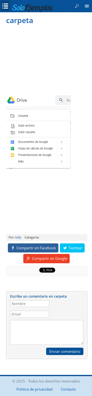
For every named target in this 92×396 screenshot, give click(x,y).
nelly (17, 237)
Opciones (5, 6)
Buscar (77, 6)
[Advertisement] (46, 59)
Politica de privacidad (34, 389)
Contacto (87, 6)
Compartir (33, 247)
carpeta (19, 20)
